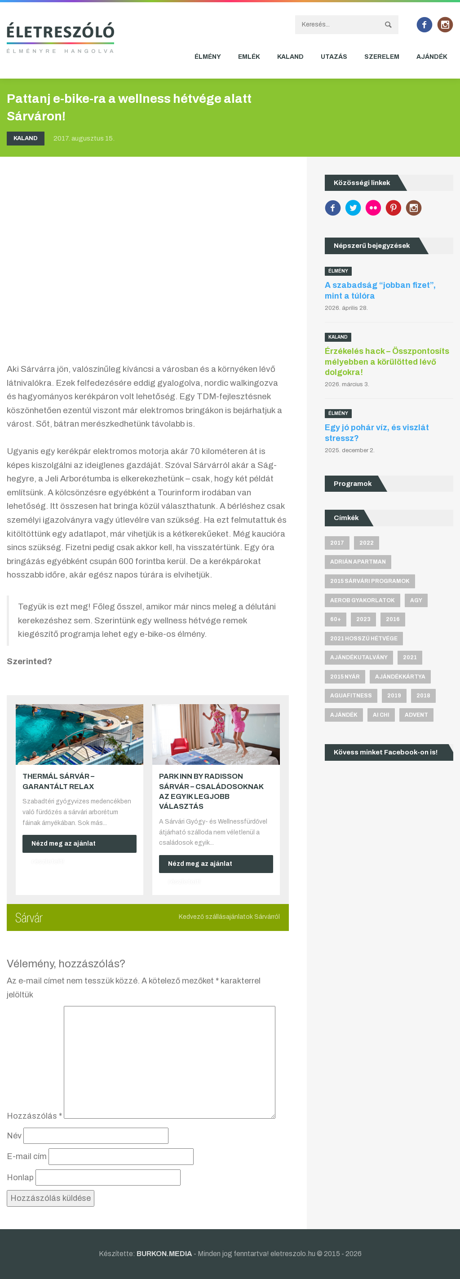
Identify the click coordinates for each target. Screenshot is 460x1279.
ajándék (344, 715)
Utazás (334, 56)
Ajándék (431, 56)
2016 (393, 619)
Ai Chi (381, 715)
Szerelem (381, 56)
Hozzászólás (34, 1115)
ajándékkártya (400, 677)
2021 (410, 657)
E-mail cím (27, 1156)
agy (416, 600)
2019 (394, 696)
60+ (335, 619)
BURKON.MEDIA (164, 1253)
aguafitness (351, 696)
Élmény (208, 56)
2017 (337, 543)
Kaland (290, 56)
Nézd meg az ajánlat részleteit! (63, 846)
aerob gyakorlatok (362, 600)
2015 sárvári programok (370, 581)
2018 (423, 696)
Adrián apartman (358, 562)
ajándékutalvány (359, 657)
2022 (366, 543)
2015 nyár (345, 677)
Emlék (249, 56)
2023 (363, 619)
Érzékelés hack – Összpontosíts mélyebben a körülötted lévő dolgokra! (387, 362)
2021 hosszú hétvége (364, 638)
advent (416, 715)
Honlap (20, 1177)
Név (14, 1135)
